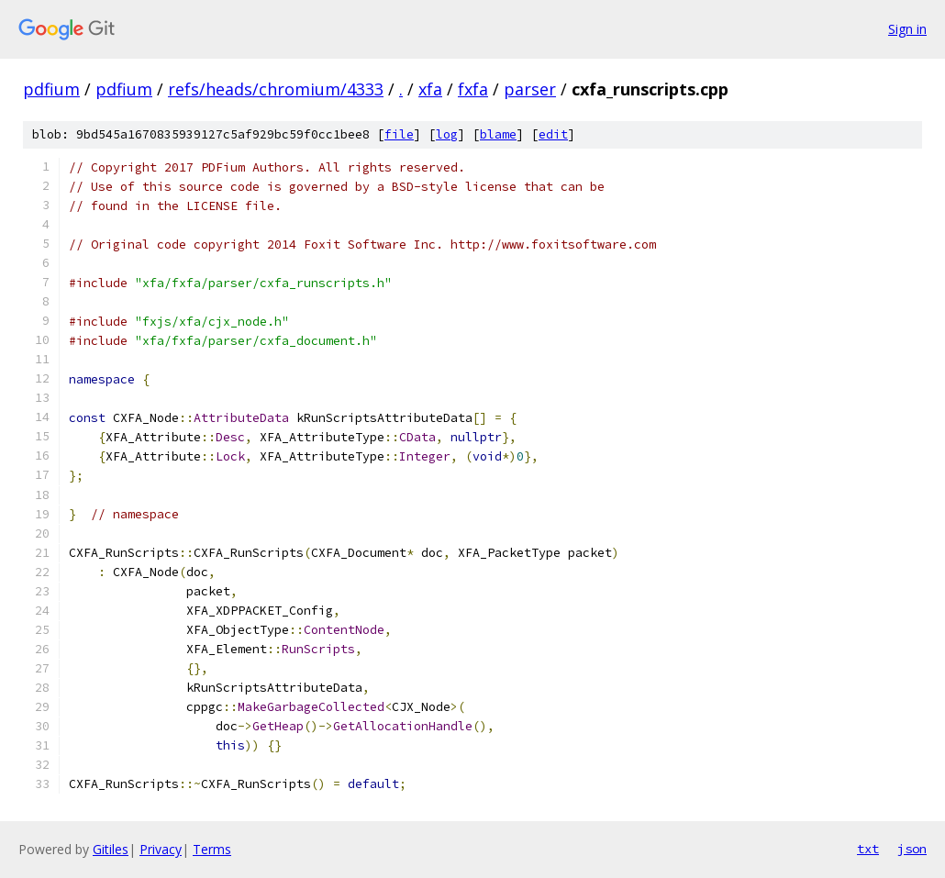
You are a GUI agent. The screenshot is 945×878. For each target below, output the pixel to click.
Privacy (160, 849)
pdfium (51, 89)
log (447, 134)
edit (553, 134)
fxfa (473, 89)
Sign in (907, 29)
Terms (212, 849)
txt (868, 848)
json (912, 848)
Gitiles (110, 849)
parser (530, 89)
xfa (430, 89)
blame (498, 134)
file (399, 134)
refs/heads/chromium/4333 (276, 89)
